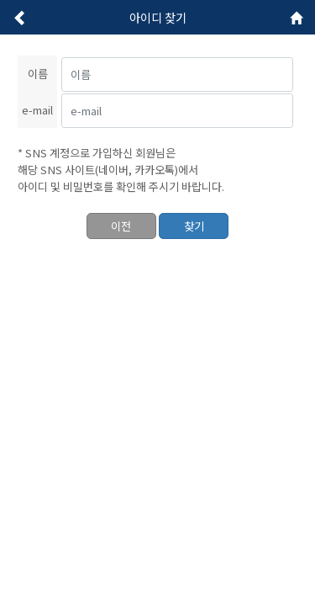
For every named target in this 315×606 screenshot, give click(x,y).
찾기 (194, 226)
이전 (121, 226)
